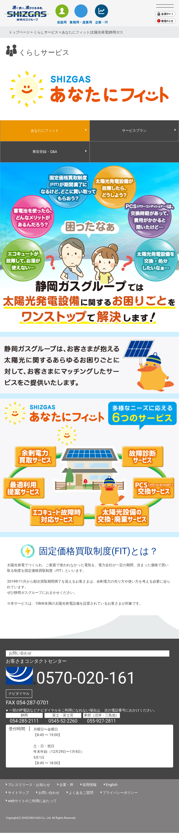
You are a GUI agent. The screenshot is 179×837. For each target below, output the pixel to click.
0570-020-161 (86, 678)
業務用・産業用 (81, 22)
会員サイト (167, 14)
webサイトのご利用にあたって (32, 801)
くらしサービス (46, 32)
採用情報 (89, 784)
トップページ (19, 32)
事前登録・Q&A (44, 152)
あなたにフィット (45, 130)
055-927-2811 (101, 721)
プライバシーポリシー (120, 792)
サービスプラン (134, 130)
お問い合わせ (48, 792)
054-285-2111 (24, 721)
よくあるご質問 (81, 792)
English (112, 784)
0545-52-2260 (63, 721)
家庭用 (62, 22)
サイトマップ (18, 792)
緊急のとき (167, 21)
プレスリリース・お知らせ (29, 784)
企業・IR (101, 22)
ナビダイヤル (19, 693)
